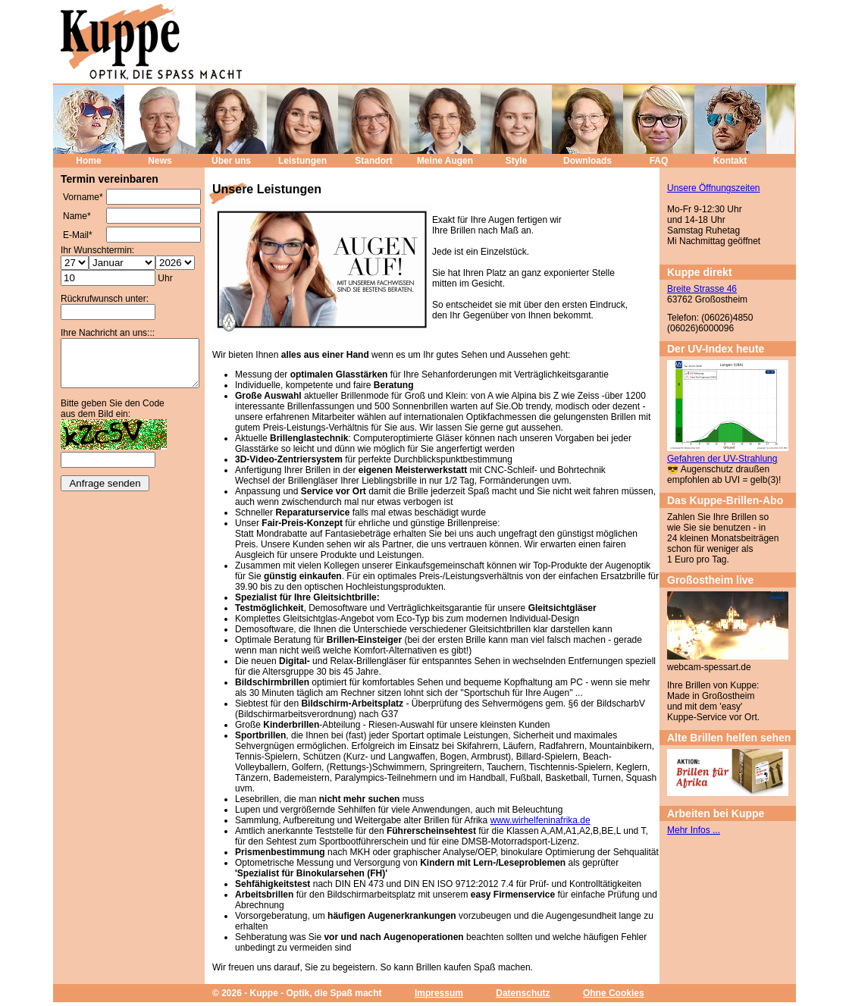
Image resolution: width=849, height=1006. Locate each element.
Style (517, 160)
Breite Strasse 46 (702, 289)
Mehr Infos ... (693, 830)
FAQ (659, 160)
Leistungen (302, 160)
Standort (373, 160)
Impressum (439, 993)
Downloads (587, 160)
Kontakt (730, 160)
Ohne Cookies (613, 993)
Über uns (231, 160)
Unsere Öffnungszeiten (713, 188)
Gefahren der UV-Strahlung (722, 458)
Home (88, 160)
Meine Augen (445, 160)
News (159, 160)
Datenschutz (523, 993)
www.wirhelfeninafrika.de (540, 820)
